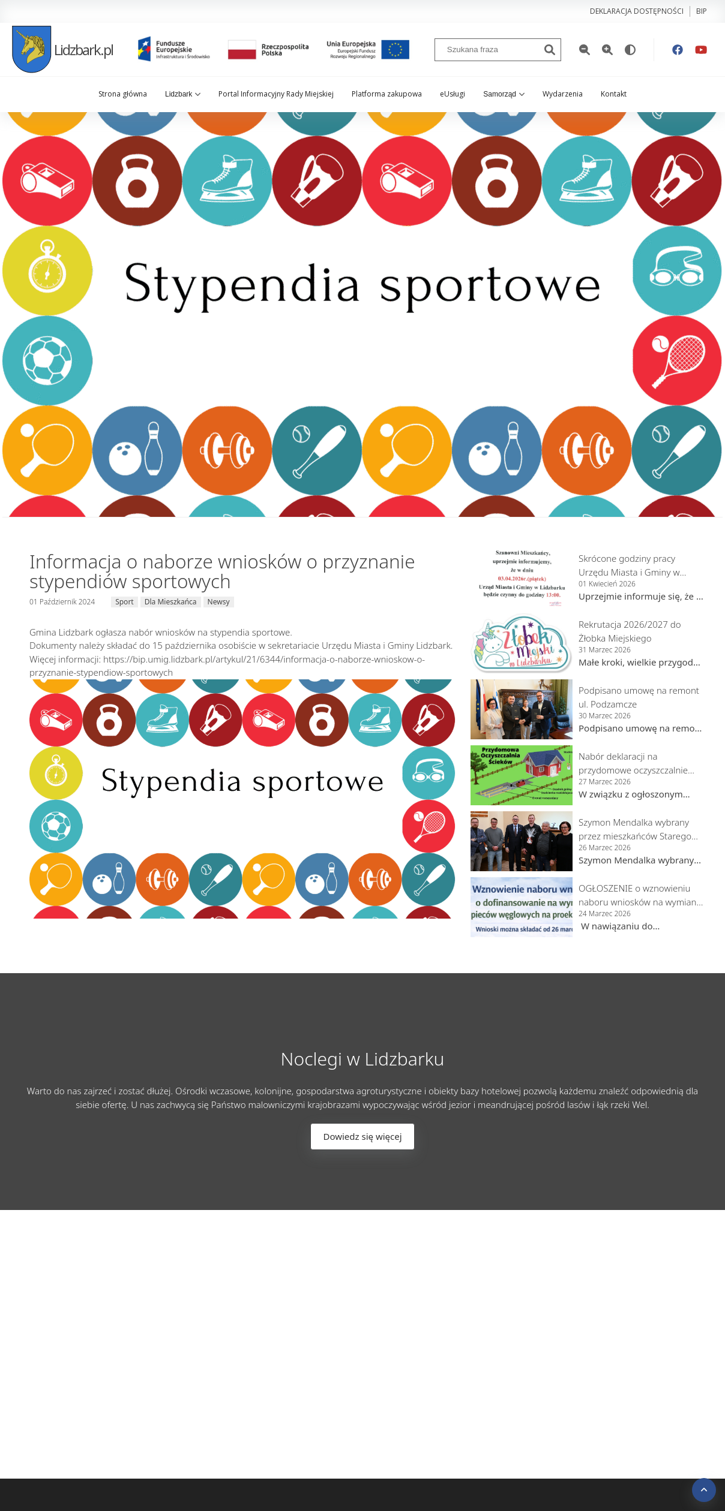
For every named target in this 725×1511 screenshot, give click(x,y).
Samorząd (504, 94)
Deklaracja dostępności (637, 11)
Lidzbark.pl (62, 49)
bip (701, 11)
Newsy (219, 602)
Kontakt (614, 94)
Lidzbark (182, 94)
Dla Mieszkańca (171, 602)
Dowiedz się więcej (362, 1136)
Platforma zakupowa (387, 94)
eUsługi (452, 94)
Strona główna (122, 94)
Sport (124, 602)
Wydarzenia (563, 94)
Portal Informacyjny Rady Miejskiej (276, 94)
